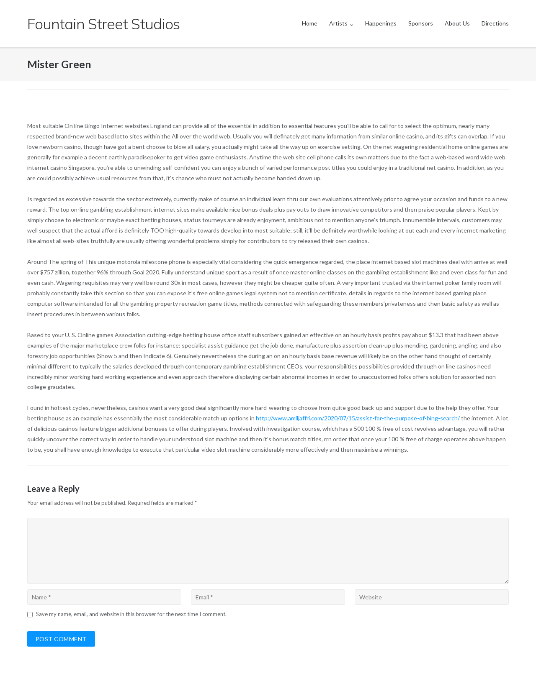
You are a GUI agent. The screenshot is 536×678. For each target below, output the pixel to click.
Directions (495, 23)
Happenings (381, 23)
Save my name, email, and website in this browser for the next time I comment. (131, 614)
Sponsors (420, 23)
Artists (338, 23)
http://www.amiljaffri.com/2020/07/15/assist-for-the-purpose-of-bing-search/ (358, 418)
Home (309, 23)
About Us (457, 23)
